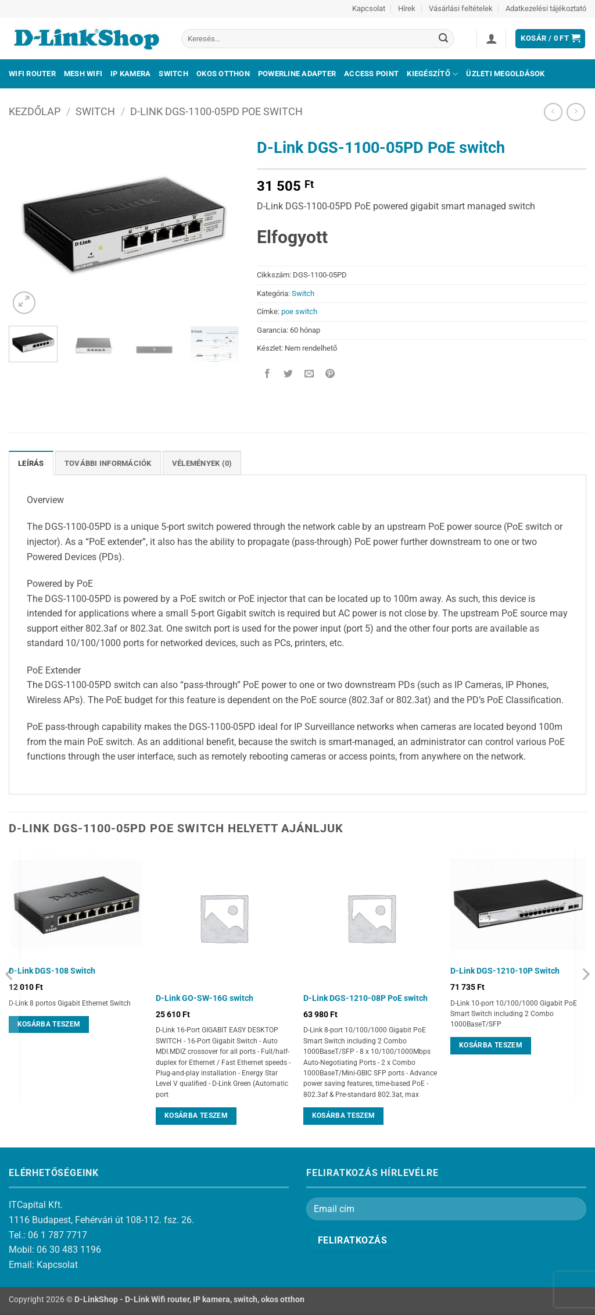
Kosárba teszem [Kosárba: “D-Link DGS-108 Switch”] (49, 1024)
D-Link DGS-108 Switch (52, 971)
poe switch (299, 311)
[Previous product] (576, 112)
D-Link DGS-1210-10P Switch (505, 971)
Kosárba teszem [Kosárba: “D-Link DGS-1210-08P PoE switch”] (343, 1115)
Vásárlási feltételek (461, 8)
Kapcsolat (368, 8)
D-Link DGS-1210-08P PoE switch (365, 998)
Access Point (371, 73)
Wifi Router (32, 73)
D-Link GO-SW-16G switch (204, 998)
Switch (173, 73)
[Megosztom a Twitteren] (288, 374)
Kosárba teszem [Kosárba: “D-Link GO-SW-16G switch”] (196, 1115)
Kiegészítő (432, 74)
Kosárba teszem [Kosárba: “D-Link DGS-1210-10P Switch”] (490, 1045)
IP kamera (130, 73)
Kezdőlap (34, 111)
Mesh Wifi (83, 73)
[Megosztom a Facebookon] (267, 374)
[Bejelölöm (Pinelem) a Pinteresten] (330, 374)
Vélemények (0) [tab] (202, 463)
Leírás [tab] (31, 463)
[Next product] (553, 112)
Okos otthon (223, 73)
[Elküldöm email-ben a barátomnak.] (308, 374)
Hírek (406, 8)
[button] (491, 38)
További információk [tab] (108, 463)
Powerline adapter (297, 73)
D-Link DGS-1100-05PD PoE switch (216, 111)
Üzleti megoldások (505, 73)
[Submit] (443, 39)
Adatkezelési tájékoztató (546, 8)
